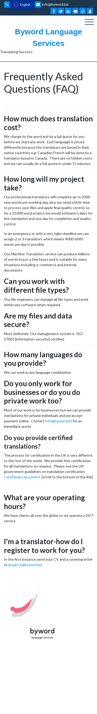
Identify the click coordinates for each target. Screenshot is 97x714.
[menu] (22, 5)
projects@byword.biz (25, 564)
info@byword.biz (52, 4)
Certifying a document (22, 477)
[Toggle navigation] (89, 22)
